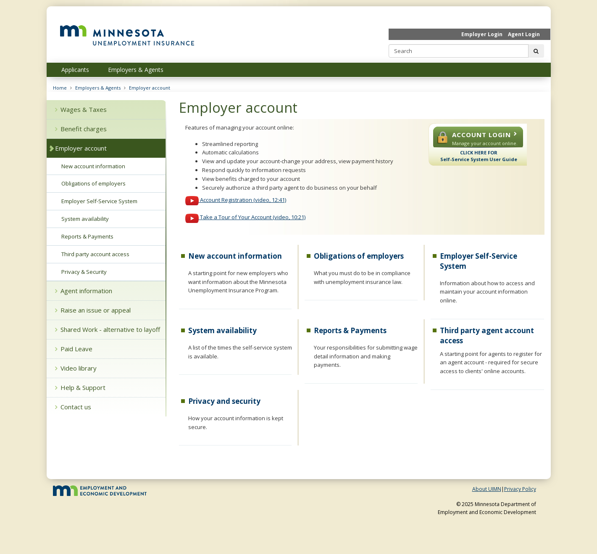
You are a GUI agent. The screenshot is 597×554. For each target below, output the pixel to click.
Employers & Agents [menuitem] (135, 70)
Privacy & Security (84, 272)
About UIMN (486, 489)
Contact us (73, 407)
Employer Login (481, 34)
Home (60, 88)
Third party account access (95, 254)
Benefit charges (81, 129)
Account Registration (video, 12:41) (235, 200)
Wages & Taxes (81, 109)
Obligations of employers (359, 256)
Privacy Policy (520, 489)
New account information (235, 256)
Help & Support (80, 387)
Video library (76, 368)
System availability (222, 330)
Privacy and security (224, 401)
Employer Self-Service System (99, 201)
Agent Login (524, 34)
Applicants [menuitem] (75, 70)
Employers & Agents (98, 88)
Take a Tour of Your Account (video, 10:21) (245, 217)
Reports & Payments (350, 330)
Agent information (83, 290)
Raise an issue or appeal (93, 310)
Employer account (149, 88)
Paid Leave (73, 349)
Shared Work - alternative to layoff (107, 329)
